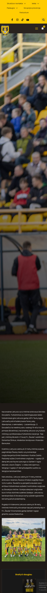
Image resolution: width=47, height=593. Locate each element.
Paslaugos (12, 8)
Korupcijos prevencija (32, 8)
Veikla (35, 4)
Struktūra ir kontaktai (16, 4)
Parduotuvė (24, 12)
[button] (43, 20)
